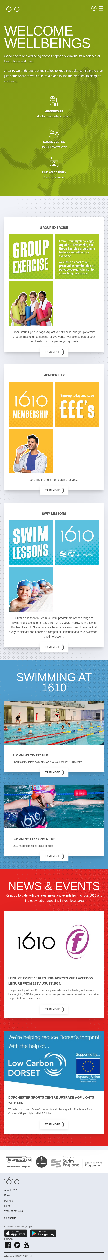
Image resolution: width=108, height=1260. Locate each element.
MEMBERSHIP (54, 375)
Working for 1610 (13, 1211)
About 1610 (10, 1190)
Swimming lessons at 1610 (35, 839)
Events (8, 1195)
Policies (8, 1200)
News (7, 1205)
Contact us (10, 1218)
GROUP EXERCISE (54, 227)
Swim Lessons (54, 513)
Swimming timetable (30, 755)
